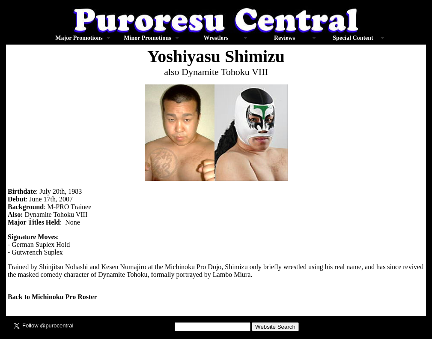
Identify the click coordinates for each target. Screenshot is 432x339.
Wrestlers (216, 38)
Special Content (353, 38)
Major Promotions (78, 38)
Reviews (284, 38)
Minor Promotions (147, 38)
